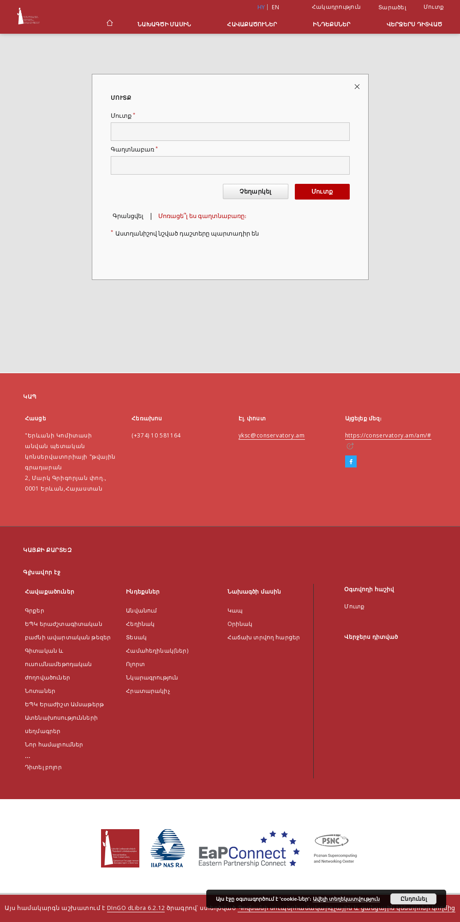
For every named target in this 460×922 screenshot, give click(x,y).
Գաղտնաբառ (134, 149)
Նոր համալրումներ (54, 744)
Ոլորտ (135, 664)
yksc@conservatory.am (272, 435)
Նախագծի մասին (164, 24)
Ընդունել (413, 899)
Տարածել (392, 7)
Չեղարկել (255, 191)
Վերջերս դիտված (414, 24)
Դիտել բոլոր (43, 767)
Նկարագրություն (152, 677)
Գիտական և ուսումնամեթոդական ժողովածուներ (58, 664)
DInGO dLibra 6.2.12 (136, 908)
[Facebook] (351, 462)
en (275, 7)
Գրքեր (34, 610)
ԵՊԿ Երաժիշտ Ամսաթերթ (64, 704)
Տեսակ (136, 637)
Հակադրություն (336, 7)
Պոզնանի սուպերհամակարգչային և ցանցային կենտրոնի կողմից (346, 908)
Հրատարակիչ (148, 691)
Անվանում (141, 610)
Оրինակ (240, 624)
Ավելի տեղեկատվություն (346, 899)
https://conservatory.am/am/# (388, 435)
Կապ (235, 610)
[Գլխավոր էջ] (109, 24)
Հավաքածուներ (252, 24)
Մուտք (434, 7)
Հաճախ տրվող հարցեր (263, 637)
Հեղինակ (140, 624)
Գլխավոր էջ (41, 572)
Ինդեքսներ (331, 24)
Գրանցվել (128, 216)
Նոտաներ (40, 691)
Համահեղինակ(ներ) (157, 651)
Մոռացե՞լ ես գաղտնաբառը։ (202, 216)
